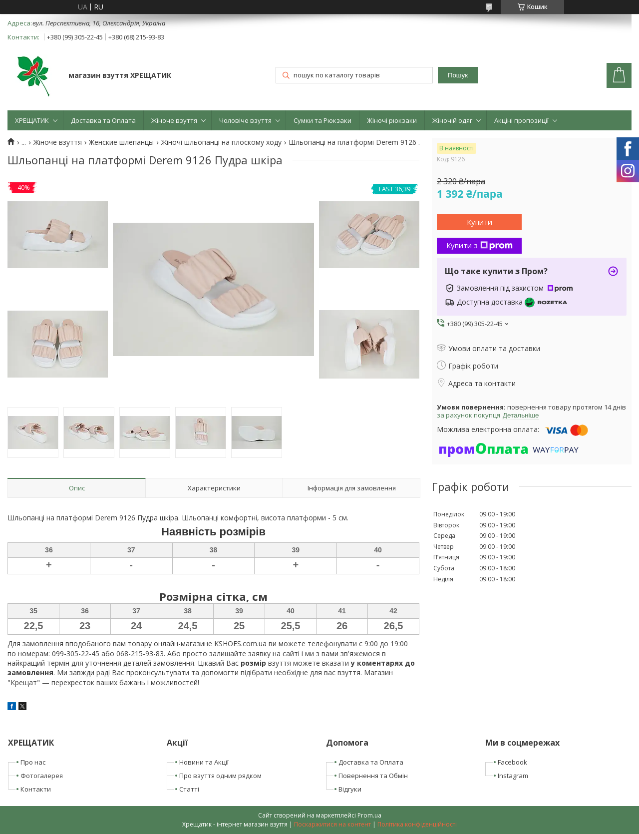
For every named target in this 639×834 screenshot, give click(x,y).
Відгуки (349, 789)
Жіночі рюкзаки (392, 120)
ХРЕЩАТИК (32, 120)
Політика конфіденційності (417, 824)
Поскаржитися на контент (332, 824)
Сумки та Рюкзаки (322, 120)
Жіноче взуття (174, 120)
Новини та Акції (204, 762)
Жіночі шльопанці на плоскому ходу (221, 142)
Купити (479, 222)
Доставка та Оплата (103, 120)
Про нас (32, 762)
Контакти (35, 789)
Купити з (479, 245)
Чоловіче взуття (245, 120)
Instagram (513, 775)
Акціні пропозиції (521, 120)
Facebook (512, 762)
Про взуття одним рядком (220, 775)
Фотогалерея (41, 775)
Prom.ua (369, 815)
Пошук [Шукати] (458, 75)
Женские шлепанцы (121, 142)
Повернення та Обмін (373, 775)
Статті (189, 789)
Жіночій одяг (452, 120)
